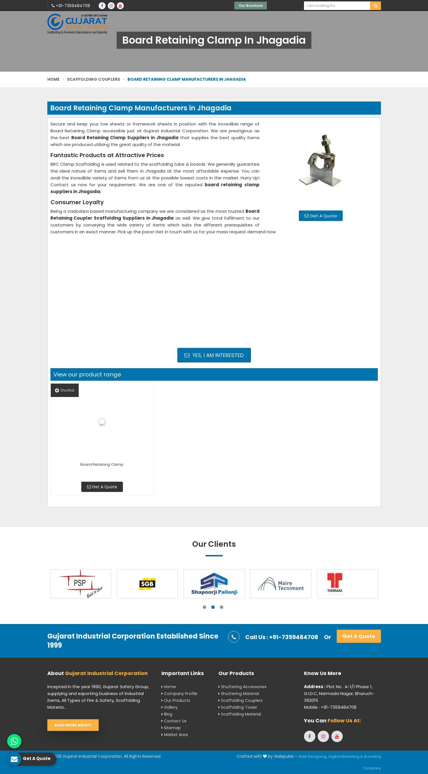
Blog (166, 714)
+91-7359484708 (71, 6)
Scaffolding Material (239, 714)
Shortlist (64, 390)
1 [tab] (204, 607)
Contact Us (173, 721)
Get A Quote (321, 216)
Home (53, 79)
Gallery (169, 707)
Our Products (175, 700)
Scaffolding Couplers (93, 79)
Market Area (174, 734)
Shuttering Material (238, 693)
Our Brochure (251, 5)
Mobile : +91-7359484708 (330, 707)
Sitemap (171, 728)
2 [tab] (213, 607)
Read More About (73, 725)
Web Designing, (312, 756)
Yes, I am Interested (214, 355)
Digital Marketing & (345, 756)
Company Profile (179, 693)
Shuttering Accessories (242, 687)
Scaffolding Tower (237, 707)
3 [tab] (221, 607)
